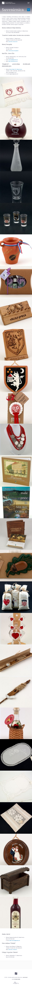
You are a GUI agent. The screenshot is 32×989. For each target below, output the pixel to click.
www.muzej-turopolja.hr (13, 50)
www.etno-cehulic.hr (12, 949)
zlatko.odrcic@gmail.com (14, 940)
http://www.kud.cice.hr (13, 61)
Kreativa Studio (17, 979)
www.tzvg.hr (25, 977)
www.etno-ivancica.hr (12, 41)
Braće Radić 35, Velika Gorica (16, 69)
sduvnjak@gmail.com (13, 59)
